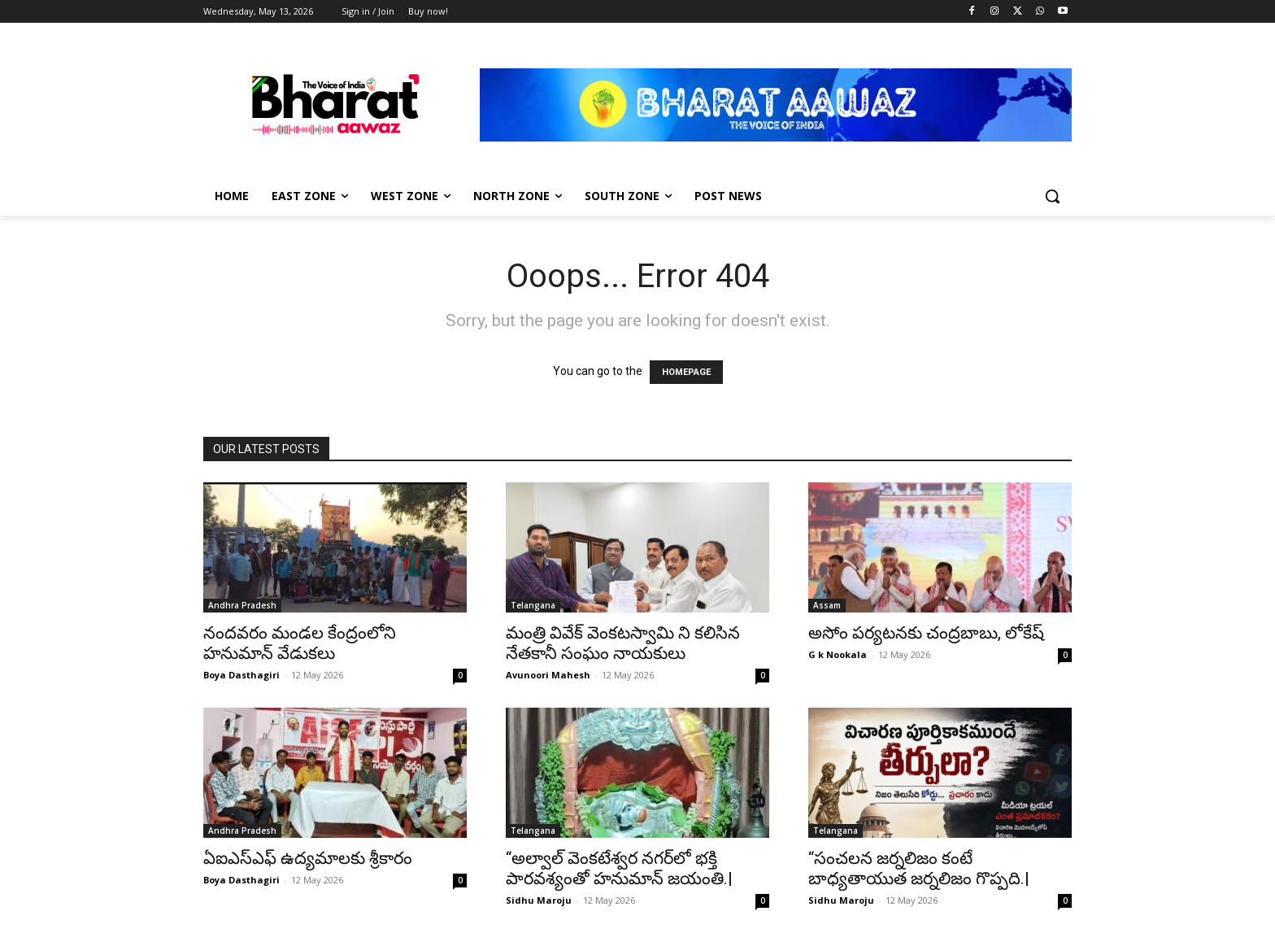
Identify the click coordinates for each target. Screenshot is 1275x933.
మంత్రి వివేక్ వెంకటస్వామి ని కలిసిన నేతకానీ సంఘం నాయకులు (623, 643)
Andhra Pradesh (242, 605)
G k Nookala (837, 654)
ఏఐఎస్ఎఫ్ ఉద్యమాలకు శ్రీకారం (307, 858)
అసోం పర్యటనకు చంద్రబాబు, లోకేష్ (926, 633)
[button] (1052, 196)
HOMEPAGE (686, 372)
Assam (827, 605)
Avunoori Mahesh (548, 675)
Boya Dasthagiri (241, 675)
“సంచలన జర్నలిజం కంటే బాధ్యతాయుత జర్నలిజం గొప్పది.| (918, 868)
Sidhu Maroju (539, 900)
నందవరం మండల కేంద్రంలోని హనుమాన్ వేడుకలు (299, 643)
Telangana (533, 605)
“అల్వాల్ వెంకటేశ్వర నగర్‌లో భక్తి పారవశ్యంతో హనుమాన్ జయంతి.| (619, 868)
